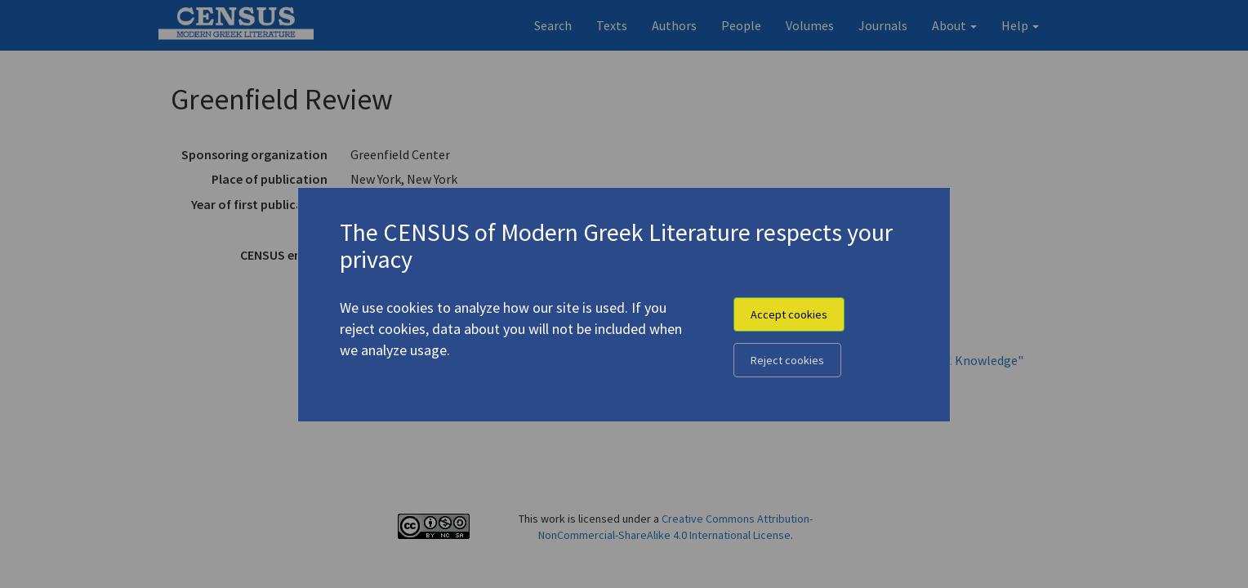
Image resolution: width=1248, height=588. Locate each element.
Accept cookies (789, 314)
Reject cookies (787, 360)
